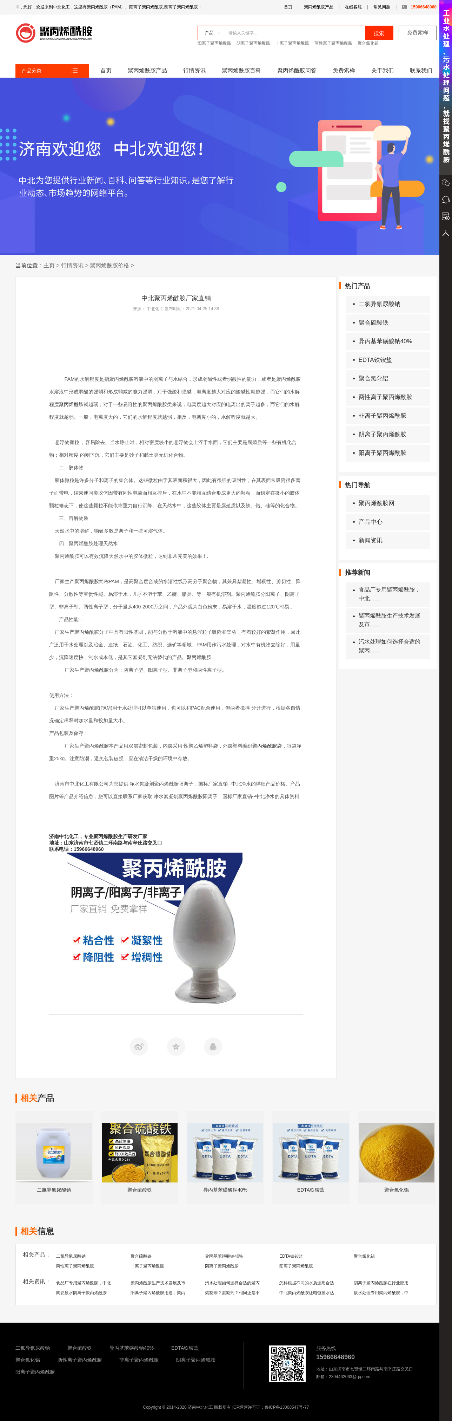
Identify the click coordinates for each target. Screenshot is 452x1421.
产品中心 (368, 522)
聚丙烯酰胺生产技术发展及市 (158, 1282)
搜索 (379, 33)
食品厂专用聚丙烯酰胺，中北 (83, 1282)
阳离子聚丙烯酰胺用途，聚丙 (158, 1292)
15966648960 (419, 7)
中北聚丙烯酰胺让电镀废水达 (306, 1292)
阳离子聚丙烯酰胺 (214, 43)
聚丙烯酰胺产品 (318, 7)
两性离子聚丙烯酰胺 (333, 43)
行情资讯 (194, 70)
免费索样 (417, 32)
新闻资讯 (368, 540)
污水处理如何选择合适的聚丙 (232, 1282)
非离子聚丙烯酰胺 (292, 43)
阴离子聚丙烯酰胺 (253, 43)
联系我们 (421, 70)
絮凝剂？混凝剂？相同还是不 (232, 1292)
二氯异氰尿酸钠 (376, 304)
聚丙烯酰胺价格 (109, 265)
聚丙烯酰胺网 (373, 503)
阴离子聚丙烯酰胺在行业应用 (381, 1282)
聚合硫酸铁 (370, 322)
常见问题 (381, 7)
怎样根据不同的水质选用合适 (306, 1282)
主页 (49, 265)
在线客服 (353, 7)
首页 (288, 7)
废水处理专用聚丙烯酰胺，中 (381, 1292)
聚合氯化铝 (368, 43)
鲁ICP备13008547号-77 (287, 1407)
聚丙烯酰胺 (71, 404)
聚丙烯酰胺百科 (241, 70)
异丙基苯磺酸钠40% (382, 341)
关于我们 (382, 70)
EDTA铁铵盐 (372, 360)
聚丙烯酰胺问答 (297, 70)
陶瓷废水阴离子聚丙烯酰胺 (81, 1292)
